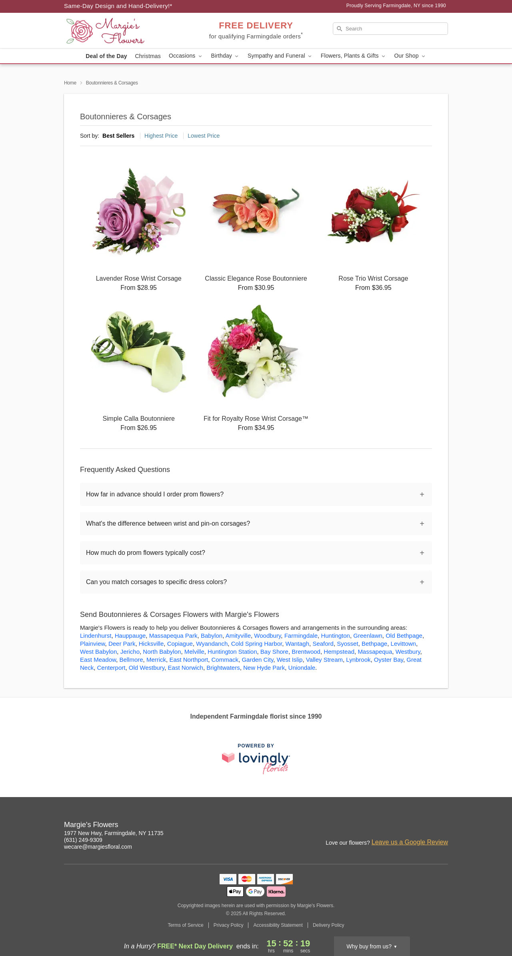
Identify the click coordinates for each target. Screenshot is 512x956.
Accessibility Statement (277, 925)
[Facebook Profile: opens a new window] (424, 825)
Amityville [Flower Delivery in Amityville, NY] (238, 635)
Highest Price (161, 136)
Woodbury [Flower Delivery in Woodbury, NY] (267, 635)
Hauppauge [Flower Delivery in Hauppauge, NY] (130, 635)
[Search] (390, 28)
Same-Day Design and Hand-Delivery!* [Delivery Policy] (118, 5)
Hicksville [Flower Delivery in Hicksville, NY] (151, 643)
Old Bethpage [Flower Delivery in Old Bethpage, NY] (404, 635)
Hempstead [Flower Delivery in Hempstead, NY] (339, 651)
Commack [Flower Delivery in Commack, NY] (225, 659)
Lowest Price (204, 136)
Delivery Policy (328, 925)
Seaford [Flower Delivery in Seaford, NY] (323, 643)
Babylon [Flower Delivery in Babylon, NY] (211, 635)
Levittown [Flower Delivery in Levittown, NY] (403, 643)
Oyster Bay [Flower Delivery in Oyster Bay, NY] (388, 659)
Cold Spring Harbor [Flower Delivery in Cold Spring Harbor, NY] (256, 643)
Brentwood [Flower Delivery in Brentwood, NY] (306, 651)
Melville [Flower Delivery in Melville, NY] (194, 651)
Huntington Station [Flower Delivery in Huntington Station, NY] (232, 651)
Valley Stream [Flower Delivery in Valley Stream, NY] (324, 659)
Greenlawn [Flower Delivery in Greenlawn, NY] (367, 635)
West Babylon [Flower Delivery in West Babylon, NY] (98, 651)
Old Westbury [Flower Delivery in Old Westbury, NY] (146, 667)
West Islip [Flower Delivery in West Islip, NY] (290, 659)
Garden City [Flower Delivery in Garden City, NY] (257, 659)
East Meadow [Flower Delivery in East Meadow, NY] (98, 659)
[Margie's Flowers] (121, 31)
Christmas (148, 56)
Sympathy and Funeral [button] (280, 55)
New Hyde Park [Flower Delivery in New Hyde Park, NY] (264, 667)
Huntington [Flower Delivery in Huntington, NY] (335, 635)
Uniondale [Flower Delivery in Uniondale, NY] (302, 667)
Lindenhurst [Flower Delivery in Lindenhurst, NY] (95, 635)
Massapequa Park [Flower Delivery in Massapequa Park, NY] (173, 635)
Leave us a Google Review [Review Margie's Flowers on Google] (410, 842)
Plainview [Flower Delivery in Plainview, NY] (92, 643)
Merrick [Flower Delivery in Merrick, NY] (156, 659)
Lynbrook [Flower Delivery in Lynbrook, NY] (358, 659)
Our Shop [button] (410, 55)
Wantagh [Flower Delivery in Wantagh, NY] (297, 643)
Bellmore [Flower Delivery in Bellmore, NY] (131, 659)
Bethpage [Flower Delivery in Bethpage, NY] (374, 643)
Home (70, 83)
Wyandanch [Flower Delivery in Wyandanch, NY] (212, 643)
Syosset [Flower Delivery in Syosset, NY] (347, 643)
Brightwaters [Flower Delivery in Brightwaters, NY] (223, 667)
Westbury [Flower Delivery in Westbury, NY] (408, 651)
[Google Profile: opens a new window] (442, 825)
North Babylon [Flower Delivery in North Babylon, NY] (162, 651)
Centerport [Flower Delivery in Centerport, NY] (111, 667)
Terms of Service (185, 925)
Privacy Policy (229, 925)
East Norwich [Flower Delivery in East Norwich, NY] (185, 667)
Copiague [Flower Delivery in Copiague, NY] (180, 643)
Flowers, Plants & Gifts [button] (353, 55)
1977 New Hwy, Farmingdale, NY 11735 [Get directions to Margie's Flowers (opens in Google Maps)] (114, 833)
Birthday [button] (225, 55)
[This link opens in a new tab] (256, 759)
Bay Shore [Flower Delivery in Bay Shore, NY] (274, 651)
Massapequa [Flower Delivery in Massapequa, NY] (375, 651)
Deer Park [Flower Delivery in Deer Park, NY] (122, 643)
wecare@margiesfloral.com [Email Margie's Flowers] (98, 847)
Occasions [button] (186, 55)
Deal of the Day (106, 56)
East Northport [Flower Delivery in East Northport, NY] (188, 659)
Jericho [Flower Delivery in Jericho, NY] (130, 651)
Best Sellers (118, 136)
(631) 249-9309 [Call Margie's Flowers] (83, 840)
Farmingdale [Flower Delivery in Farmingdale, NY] (301, 635)
